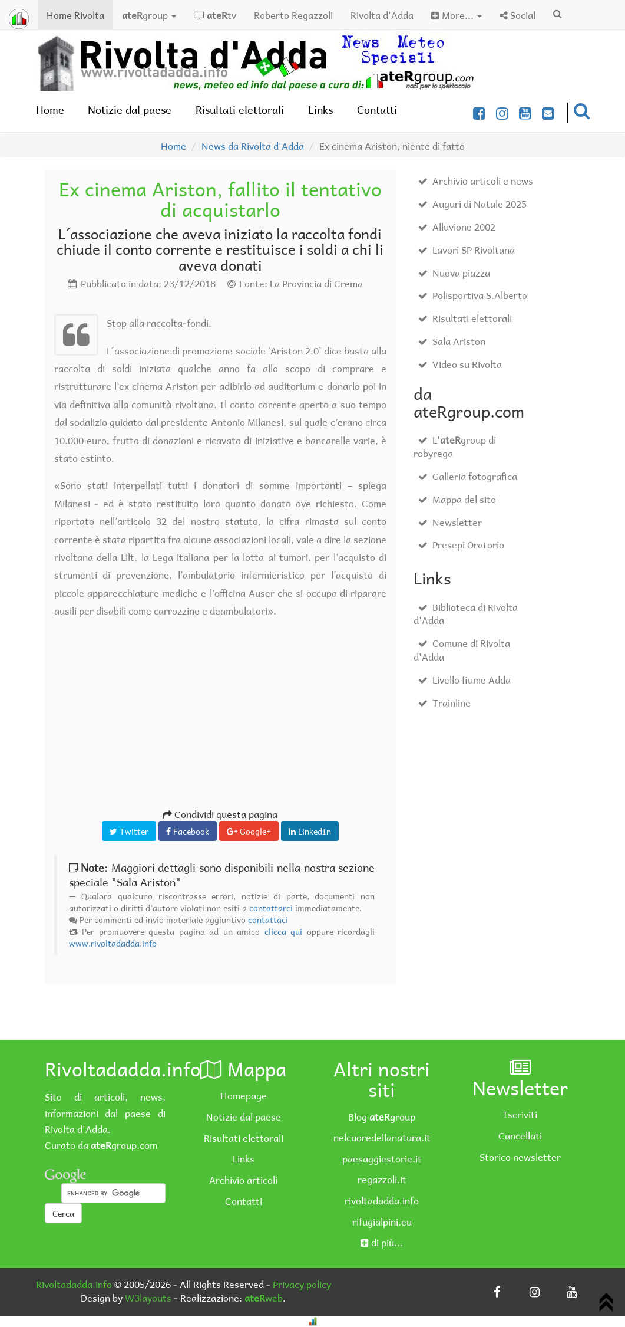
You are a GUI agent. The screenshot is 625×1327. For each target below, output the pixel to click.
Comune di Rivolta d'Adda (462, 649)
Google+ (249, 831)
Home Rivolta (80, 14)
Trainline (444, 702)
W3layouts (148, 1297)
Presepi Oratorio (461, 544)
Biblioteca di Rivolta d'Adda (466, 613)
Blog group (381, 1116)
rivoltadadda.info (382, 1200)
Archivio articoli (243, 1179)
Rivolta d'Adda (382, 14)
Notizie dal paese (129, 109)
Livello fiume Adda (464, 679)
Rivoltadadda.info (74, 1284)
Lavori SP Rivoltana (466, 249)
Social (517, 14)
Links (320, 109)
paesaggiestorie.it (382, 1158)
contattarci (271, 907)
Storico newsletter (520, 1156)
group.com (124, 1144)
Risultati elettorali (240, 109)
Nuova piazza (454, 272)
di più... (382, 1242)
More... (456, 14)
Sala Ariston (451, 341)
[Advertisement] (220, 724)
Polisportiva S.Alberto (472, 295)
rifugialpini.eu (382, 1221)
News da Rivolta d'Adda (252, 145)
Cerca (63, 1213)
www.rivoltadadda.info (113, 943)
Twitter (129, 831)
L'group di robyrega (455, 446)
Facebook (187, 831)
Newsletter (450, 522)
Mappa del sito (457, 499)
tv (215, 14)
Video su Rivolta (460, 364)
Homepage (243, 1095)
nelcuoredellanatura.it (382, 1137)
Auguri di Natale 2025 (472, 203)
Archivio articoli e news (475, 180)
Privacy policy (302, 1284)
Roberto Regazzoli (293, 14)
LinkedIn (310, 831)
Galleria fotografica (467, 476)
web (263, 1297)
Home (50, 109)
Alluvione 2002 (456, 226)
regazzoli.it (382, 1179)
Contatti (377, 109)
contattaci (268, 919)
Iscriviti (520, 1114)
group (149, 14)
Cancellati (520, 1135)
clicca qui (283, 931)
